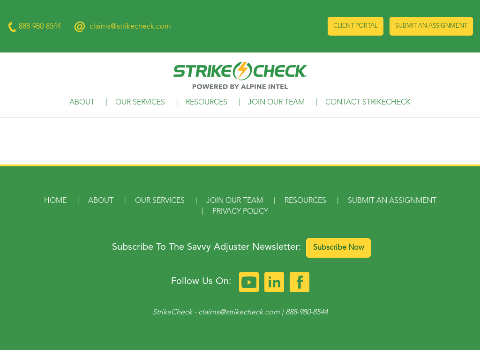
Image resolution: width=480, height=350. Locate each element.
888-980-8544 (306, 312)
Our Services (140, 102)
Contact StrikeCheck (368, 102)
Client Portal (355, 26)
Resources (206, 102)
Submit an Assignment (431, 26)
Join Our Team (276, 102)
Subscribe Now (338, 248)
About (82, 102)
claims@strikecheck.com (130, 26)
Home (55, 201)
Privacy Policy (240, 212)
